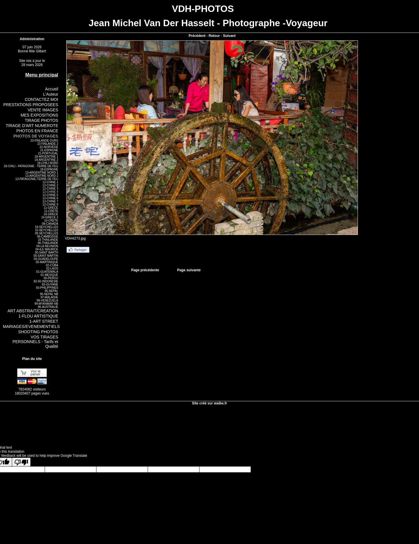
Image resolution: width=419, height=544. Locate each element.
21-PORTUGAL (48, 153)
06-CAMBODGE (47, 236)
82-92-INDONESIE (46, 281)
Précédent (197, 36)
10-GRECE (51, 214)
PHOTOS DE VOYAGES (35, 136)
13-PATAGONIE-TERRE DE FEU (36, 179)
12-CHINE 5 (50, 195)
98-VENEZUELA (47, 300)
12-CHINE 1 (50, 182)
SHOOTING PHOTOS (38, 331)
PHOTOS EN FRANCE (37, 131)
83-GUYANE (50, 284)
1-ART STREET (43, 321)
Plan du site (32, 359)
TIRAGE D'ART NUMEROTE (32, 125)
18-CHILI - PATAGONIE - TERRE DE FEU (31, 166)
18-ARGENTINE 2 (46, 159)
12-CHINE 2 (50, 185)
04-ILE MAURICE (46, 249)
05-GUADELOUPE (46, 259)
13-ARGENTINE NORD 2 (41, 175)
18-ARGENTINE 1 (46, 156)
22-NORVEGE (49, 147)
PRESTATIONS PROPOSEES (30, 104)
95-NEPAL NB (49, 294)
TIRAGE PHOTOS (41, 120)
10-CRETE (51, 220)
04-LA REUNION (47, 246)
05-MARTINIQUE (47, 262)
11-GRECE (51, 207)
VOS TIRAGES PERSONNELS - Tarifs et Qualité (35, 342)
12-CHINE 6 (50, 198)
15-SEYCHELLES (46, 230)
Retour (214, 36)
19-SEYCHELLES (46, 227)
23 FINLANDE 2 (47, 143)
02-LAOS (52, 268)
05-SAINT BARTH (46, 252)
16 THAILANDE (48, 239)
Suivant (229, 36)
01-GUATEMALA (47, 271)
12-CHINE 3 (50, 188)
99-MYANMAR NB (46, 303)
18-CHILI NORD (47, 163)
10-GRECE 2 (49, 217)
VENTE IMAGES (43, 110)
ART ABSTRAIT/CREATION (33, 310)
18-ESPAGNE (49, 169)
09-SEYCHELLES (46, 233)
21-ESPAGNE (49, 150)
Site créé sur (209, 403)
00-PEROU (51, 278)
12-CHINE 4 (50, 191)
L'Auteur (50, 94)
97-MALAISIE (49, 297)
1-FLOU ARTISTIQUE (38, 316)
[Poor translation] (21, 462)
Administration (32, 39)
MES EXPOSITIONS (39, 115)
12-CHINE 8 (50, 204)
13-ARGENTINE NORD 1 (41, 172)
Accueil (51, 89)
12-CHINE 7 (50, 201)
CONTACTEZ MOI (41, 99)
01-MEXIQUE (49, 275)
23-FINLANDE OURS (44, 140)
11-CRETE (51, 211)
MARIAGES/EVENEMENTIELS (31, 326)
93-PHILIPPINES (47, 287)
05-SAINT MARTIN (45, 255)
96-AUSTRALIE (48, 306)
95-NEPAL (51, 290)
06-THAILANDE (48, 243)
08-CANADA (50, 223)
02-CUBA (52, 265)
